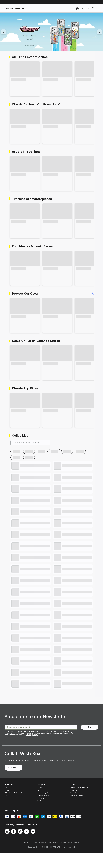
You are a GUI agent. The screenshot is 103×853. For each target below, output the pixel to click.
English (27, 842)
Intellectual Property (76, 795)
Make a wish (13, 767)
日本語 (41, 842)
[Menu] (98, 8)
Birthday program (43, 795)
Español (63, 842)
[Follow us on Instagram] (7, 831)
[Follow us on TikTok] (20, 831)
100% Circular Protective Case (14, 793)
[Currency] (77, 8)
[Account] (88, 8)
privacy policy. (32, 735)
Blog (6, 795)
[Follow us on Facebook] (13, 831)
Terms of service (75, 793)
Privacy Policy (74, 790)
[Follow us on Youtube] (33, 831)
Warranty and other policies (79, 787)
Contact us (40, 798)
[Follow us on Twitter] (26, 831)
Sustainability (9, 790)
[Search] (93, 8)
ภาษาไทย (70, 842)
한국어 (76, 842)
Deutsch (55, 842)
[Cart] (83, 8)
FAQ (38, 790)
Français (48, 842)
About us (7, 787)
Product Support (42, 793)
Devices (39, 787)
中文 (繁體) (34, 842)
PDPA (72, 798)
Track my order (42, 801)
